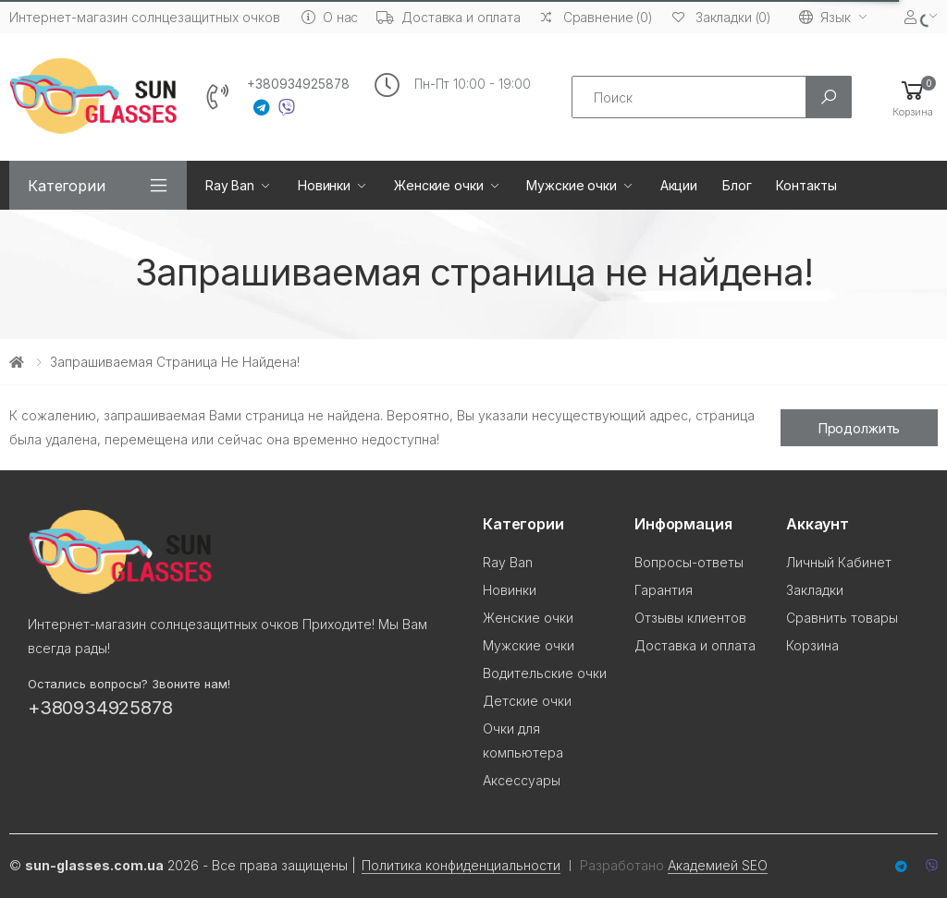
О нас (329, 17)
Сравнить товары (842, 617)
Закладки (814, 590)
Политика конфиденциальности (461, 865)
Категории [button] (66, 185)
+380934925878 (298, 84)
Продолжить (859, 428)
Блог (736, 185)
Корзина (812, 645)
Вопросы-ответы (689, 562)
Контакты (806, 185)
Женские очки (438, 185)
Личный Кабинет (839, 562)
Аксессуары (521, 780)
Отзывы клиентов (690, 617)
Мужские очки (571, 185)
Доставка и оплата (448, 17)
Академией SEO (718, 865)
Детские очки (527, 701)
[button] (912, 97)
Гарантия (663, 590)
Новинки (324, 185)
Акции (678, 185)
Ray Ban (229, 185)
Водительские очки (545, 673)
